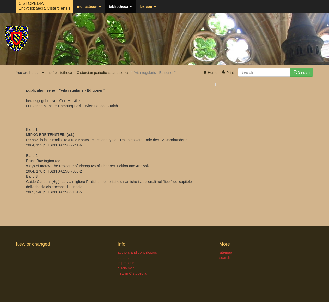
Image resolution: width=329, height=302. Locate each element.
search (224, 258)
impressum (126, 263)
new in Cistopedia (132, 273)
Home (210, 72)
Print (228, 72)
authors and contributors (137, 252)
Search (302, 72)
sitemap (225, 252)
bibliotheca (120, 6)
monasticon (89, 6)
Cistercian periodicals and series (103, 72)
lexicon (147, 6)
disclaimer (126, 268)
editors (123, 258)
